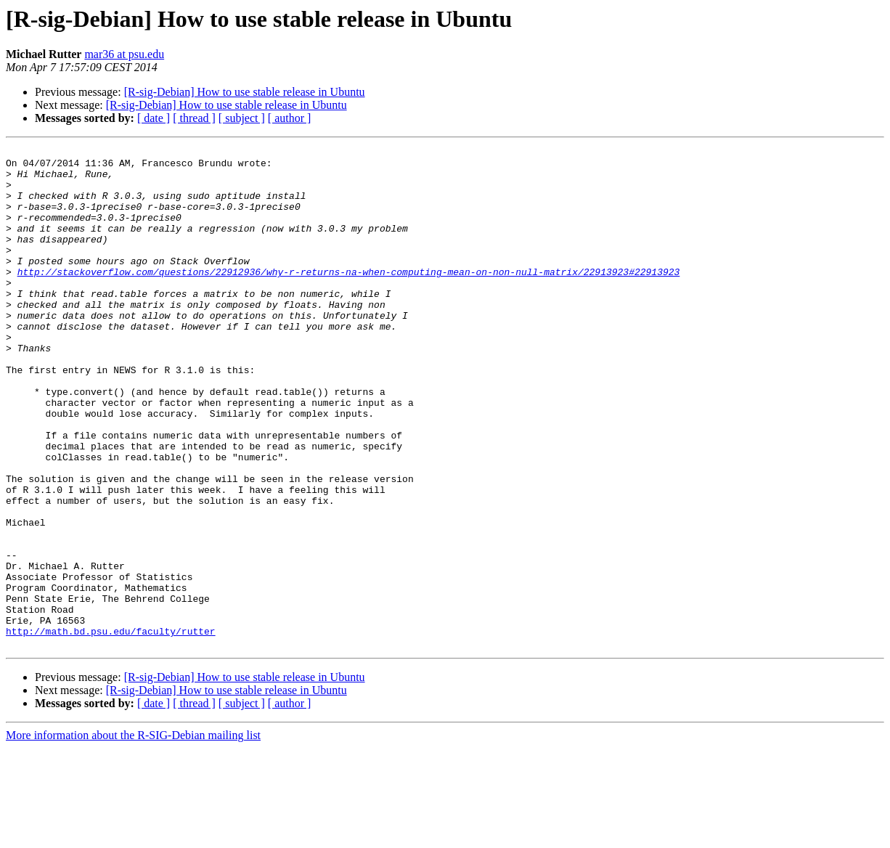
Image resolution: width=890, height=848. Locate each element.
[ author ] (289, 118)
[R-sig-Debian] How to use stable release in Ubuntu (244, 92)
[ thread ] (194, 118)
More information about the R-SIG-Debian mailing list (133, 835)
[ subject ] (242, 118)
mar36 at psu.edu (124, 54)
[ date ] (153, 118)
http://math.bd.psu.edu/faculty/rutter (111, 728)
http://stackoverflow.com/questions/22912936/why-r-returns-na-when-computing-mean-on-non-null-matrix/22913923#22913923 (348, 297)
